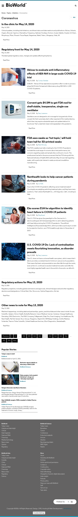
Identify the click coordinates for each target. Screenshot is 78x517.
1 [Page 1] (11, 336)
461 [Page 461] (40, 336)
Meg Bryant (41, 215)
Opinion (4, 444)
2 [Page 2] (15, 336)
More (42, 453)
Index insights (44, 476)
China (3, 462)
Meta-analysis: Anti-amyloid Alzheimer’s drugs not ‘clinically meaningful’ (29, 377)
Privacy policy (44, 481)
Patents (42, 447)
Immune (42, 437)
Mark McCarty (42, 145)
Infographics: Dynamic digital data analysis (52, 474)
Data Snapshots (6, 433)
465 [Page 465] (61, 336)
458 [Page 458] (24, 336)
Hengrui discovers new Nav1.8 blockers (14, 388)
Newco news (5, 442)
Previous (6, 336)
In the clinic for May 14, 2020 (18, 24)
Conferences (44, 433)
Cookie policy (44, 467)
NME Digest (43, 444)
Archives (42, 460)
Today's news (5, 426)
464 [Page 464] (55, 336)
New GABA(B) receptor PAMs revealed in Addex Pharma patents (19, 401)
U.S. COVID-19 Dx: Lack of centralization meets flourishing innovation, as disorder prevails (50, 248)
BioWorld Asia (6, 453)
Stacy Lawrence (42, 113)
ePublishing (67, 508)
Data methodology (45, 472)
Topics (9, 13)
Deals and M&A (6, 435)
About (42, 455)
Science (4, 476)
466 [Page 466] (66, 336)
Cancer (42, 430)
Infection (15, 13)
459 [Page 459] (29, 336)
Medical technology (7, 440)
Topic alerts (43, 490)
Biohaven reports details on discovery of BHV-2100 (28, 363)
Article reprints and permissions (49, 462)
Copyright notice (45, 469)
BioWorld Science (25, 367)
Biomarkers (43, 428)
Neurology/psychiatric (46, 442)
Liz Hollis (40, 184)
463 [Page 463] (50, 336)
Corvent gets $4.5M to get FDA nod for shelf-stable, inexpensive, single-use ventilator (49, 106)
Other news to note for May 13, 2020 (22, 305)
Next (14, 340)
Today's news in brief (8, 354)
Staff (41, 485)
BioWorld (4, 356)
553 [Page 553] (9, 340)
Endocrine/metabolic (46, 435)
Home (3, 13)
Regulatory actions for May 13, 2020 (22, 282)
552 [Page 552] (4, 340)
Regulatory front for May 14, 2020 (20, 49)
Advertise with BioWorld (47, 458)
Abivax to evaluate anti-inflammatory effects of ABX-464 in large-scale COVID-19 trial (51, 73)
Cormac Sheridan (43, 81)
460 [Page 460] (34, 336)
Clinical (4, 430)
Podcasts (42, 478)
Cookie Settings (39, 513)
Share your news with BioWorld (49, 483)
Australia (4, 460)
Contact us (43, 465)
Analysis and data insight (9, 428)
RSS (74, 17)
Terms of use (43, 488)
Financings (5, 437)
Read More (6, 40)
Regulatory (5, 447)
